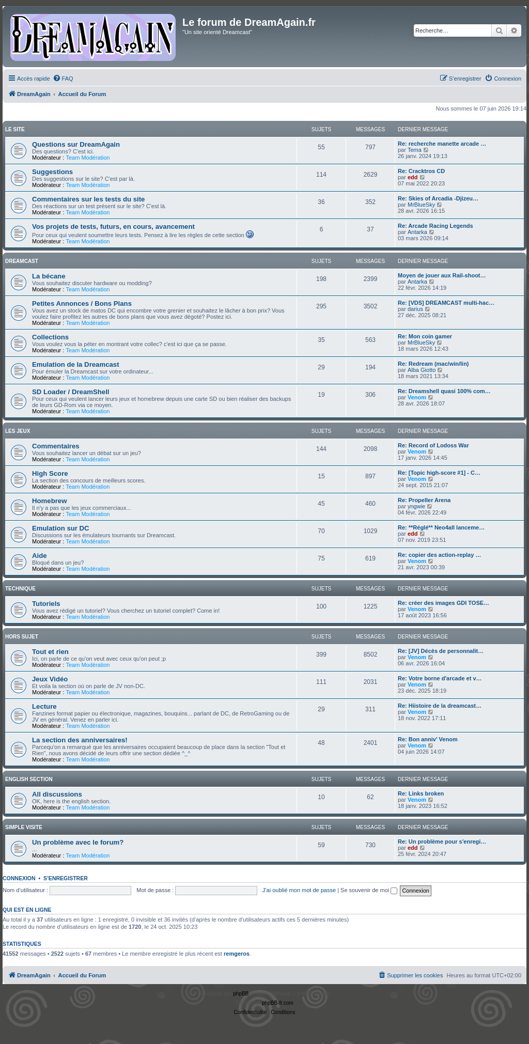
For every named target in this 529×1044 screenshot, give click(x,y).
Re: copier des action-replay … (439, 555)
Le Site (15, 129)
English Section (29, 779)
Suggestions (52, 172)
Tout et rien (50, 652)
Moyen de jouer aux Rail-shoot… (442, 275)
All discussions (57, 794)
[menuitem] (63, 78)
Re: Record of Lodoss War (433, 445)
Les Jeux (17, 431)
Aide (39, 555)
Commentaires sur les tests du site (88, 199)
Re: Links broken (421, 793)
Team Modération (88, 157)
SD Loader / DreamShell (71, 392)
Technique (20, 588)
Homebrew (49, 501)
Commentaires (56, 446)
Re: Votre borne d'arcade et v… (440, 678)
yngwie (416, 506)
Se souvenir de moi (368, 890)
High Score (50, 473)
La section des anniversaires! (80, 740)
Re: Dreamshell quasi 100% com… (444, 391)
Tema (415, 150)
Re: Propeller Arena (424, 500)
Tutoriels (46, 603)
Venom (417, 397)
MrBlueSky (421, 204)
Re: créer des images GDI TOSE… (443, 603)
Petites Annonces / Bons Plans (82, 303)
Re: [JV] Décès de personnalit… (441, 651)
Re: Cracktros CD (421, 171)
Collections (50, 337)
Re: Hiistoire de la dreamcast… (439, 706)
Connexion (19, 878)
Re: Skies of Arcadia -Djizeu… (438, 198)
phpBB (240, 993)
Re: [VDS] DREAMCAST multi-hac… (446, 303)
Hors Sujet (21, 637)
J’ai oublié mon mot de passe (299, 890)
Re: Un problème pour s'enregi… (442, 841)
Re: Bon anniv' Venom (428, 739)
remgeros (237, 953)
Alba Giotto (421, 370)
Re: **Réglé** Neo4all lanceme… (441, 527)
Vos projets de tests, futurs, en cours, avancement (113, 226)
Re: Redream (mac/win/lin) (433, 364)
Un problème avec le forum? (77, 842)
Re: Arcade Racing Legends (435, 226)
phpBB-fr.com (277, 1003)
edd (413, 177)
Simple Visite (23, 827)
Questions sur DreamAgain (76, 144)
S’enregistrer (65, 878)
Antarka (417, 232)
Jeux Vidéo (50, 679)
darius (415, 309)
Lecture (44, 706)
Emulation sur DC (60, 528)
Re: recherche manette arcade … (442, 144)
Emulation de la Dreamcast (75, 364)
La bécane (49, 276)
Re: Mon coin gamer (425, 336)
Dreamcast (21, 261)
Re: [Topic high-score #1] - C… (439, 473)
